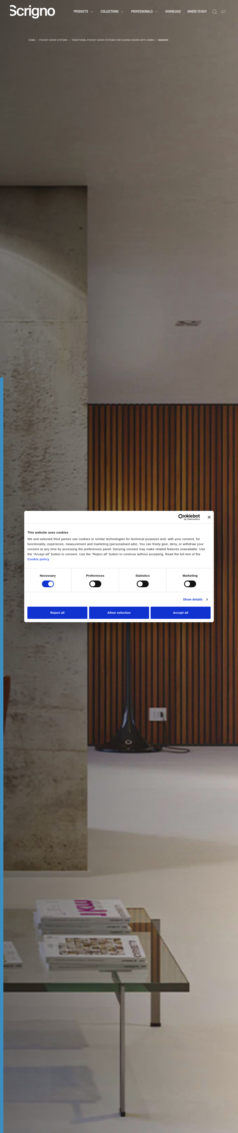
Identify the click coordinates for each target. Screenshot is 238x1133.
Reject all (57, 612)
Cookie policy (38, 559)
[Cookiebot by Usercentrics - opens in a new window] (181, 517)
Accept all (180, 612)
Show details (193, 599)
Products (84, 12)
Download (173, 11)
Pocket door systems (53, 40)
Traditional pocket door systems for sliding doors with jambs (113, 40)
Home (32, 40)
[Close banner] (209, 517)
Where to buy (197, 11)
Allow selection (119, 612)
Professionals (145, 12)
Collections (112, 12)
